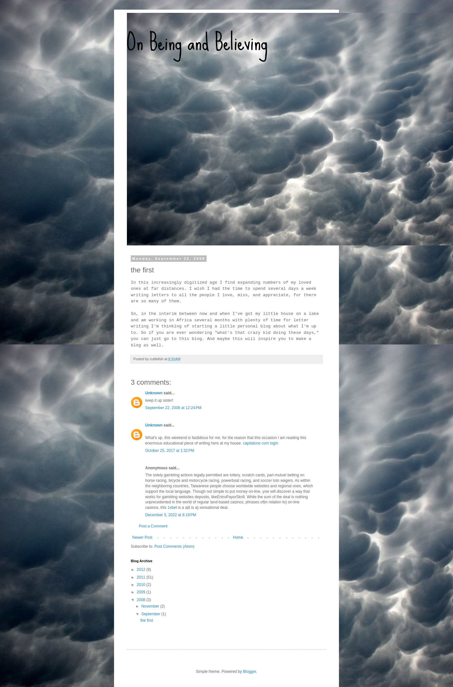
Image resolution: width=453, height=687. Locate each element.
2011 (142, 577)
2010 (142, 584)
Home (238, 537)
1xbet (172, 507)
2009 (142, 592)
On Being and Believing (197, 42)
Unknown (154, 393)
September (151, 614)
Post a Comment (153, 526)
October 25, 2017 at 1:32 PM (169, 450)
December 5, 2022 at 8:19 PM (170, 515)
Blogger (249, 671)
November (150, 606)
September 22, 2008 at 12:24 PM (173, 408)
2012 (142, 569)
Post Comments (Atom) (174, 546)
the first (146, 620)
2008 (142, 600)
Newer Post (142, 537)
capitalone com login (260, 443)
